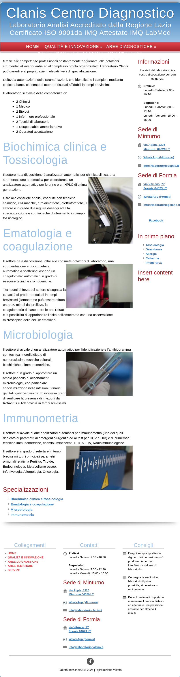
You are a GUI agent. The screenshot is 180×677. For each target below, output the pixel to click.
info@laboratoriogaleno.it (86, 647)
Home (32, 46)
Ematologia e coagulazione (32, 504)
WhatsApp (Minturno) (158, 157)
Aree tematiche (20, 565)
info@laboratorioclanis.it (161, 165)
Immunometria (22, 514)
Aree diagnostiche (23, 561)
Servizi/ (14, 570)
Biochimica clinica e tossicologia (37, 499)
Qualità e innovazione (25, 557)
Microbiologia (21, 509)
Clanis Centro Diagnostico (90, 13)
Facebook (156, 220)
